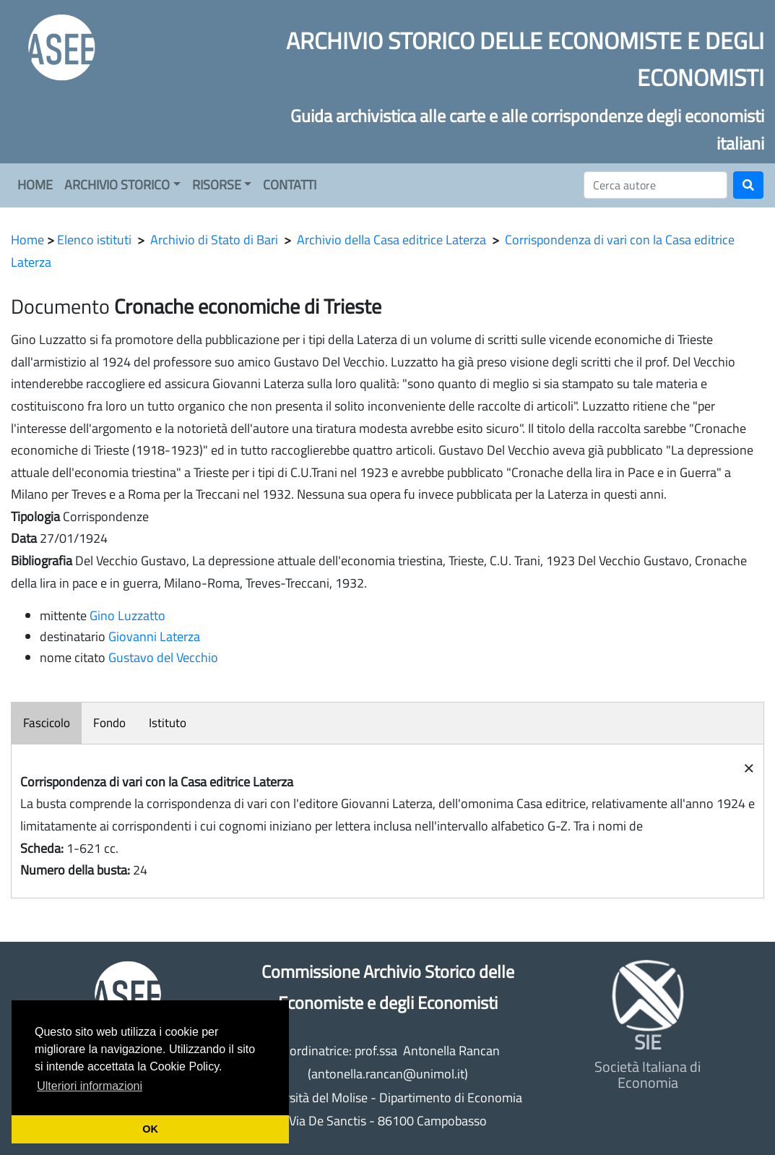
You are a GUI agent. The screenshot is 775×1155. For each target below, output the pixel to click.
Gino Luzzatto (127, 615)
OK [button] (150, 1129)
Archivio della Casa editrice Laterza (391, 239)
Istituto (167, 722)
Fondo (109, 722)
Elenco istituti (94, 239)
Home (27, 239)
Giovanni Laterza (154, 636)
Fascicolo (46, 722)
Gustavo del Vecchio (163, 657)
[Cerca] (655, 185)
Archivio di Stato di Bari (214, 239)
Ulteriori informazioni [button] (89, 1086)
